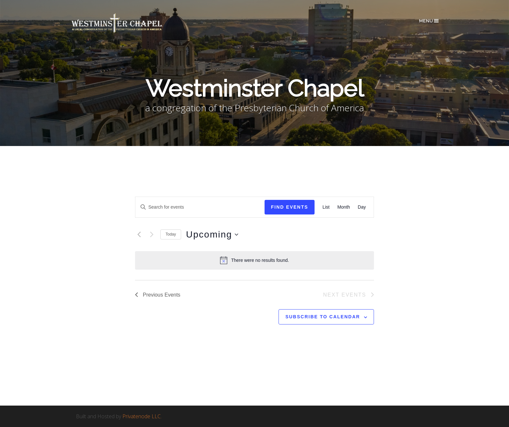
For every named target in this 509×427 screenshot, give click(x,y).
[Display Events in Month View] (343, 207)
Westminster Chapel (126, 23)
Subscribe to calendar (322, 316)
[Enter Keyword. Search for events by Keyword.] (200, 207)
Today (171, 234)
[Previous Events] (139, 234)
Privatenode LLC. (142, 416)
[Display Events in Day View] (362, 207)
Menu (429, 21)
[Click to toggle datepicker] (212, 234)
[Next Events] (151, 234)
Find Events (289, 207)
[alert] (254, 260)
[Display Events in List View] (325, 207)
